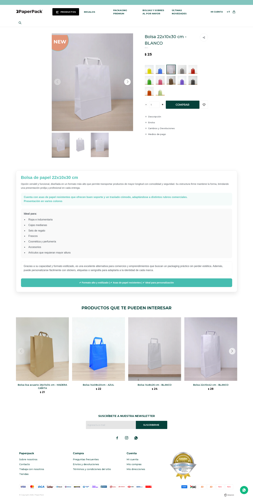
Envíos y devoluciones (86, 464)
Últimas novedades (179, 12)
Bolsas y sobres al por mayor (153, 12)
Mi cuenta (132, 459)
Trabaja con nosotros (31, 469)
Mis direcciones (136, 469)
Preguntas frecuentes (86, 459)
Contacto (24, 464)
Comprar (182, 104)
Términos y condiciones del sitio (92, 469)
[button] (127, 82)
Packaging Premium (120, 12)
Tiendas (24, 474)
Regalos (89, 12)
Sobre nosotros (28, 459)
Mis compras (134, 464)
